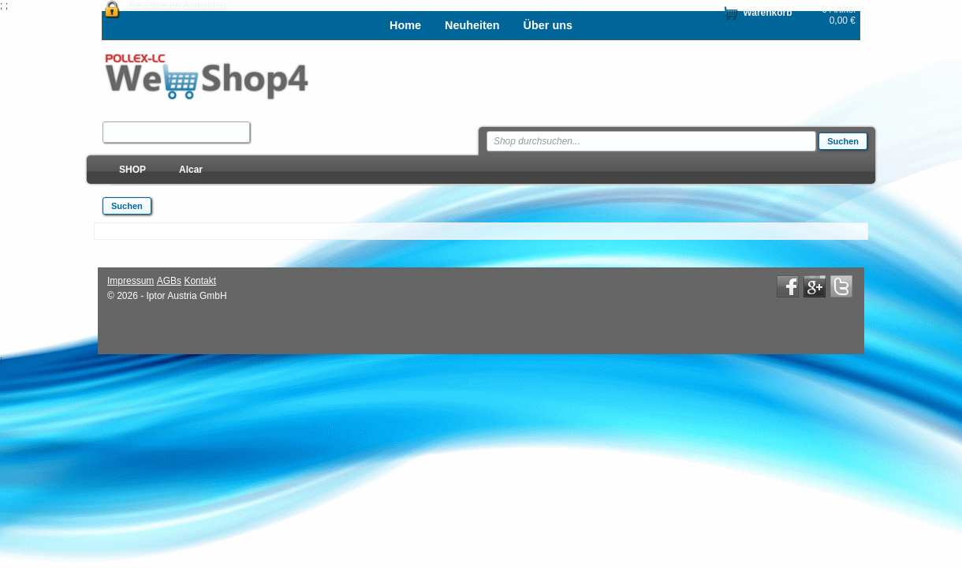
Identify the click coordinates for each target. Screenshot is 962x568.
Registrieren (155, 5)
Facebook (788, 286)
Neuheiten (472, 25)
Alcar (191, 169)
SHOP (132, 169)
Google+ (815, 286)
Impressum (130, 280)
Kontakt (200, 280)
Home (405, 25)
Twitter (841, 286)
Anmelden (204, 5)
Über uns (548, 25)
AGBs (169, 280)
